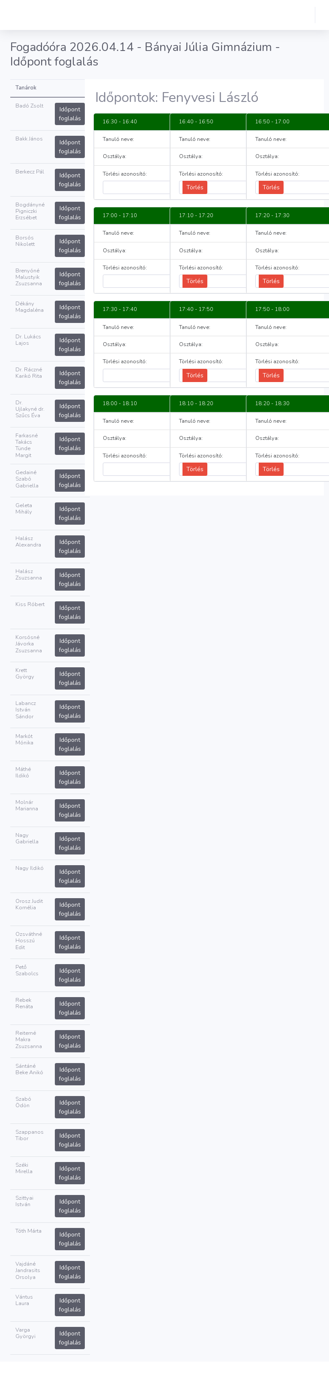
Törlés (194, 187)
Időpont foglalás (70, 113)
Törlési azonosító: (125, 174)
